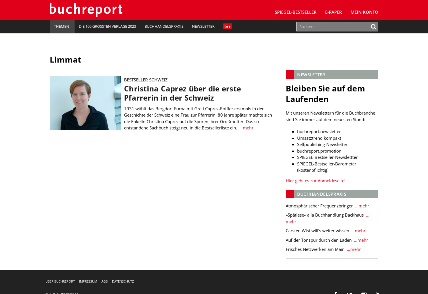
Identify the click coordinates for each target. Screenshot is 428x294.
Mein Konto (364, 12)
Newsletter (203, 26)
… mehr (245, 128)
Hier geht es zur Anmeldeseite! (315, 180)
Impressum (88, 281)
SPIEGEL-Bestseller (296, 12)
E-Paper (333, 12)
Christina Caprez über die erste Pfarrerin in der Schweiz (182, 93)
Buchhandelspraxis (164, 26)
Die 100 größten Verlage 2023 (107, 26)
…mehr (361, 206)
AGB (104, 281)
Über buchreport (60, 281)
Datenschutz (123, 281)
